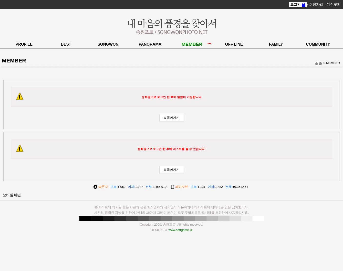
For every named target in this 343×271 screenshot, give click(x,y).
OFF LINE (234, 44)
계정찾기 (334, 4)
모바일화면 (11, 195)
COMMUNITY (318, 44)
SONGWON (107, 44)
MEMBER (192, 44)
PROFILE (24, 44)
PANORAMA (150, 44)
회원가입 (316, 4)
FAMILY (276, 44)
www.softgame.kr (180, 230)
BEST (66, 44)
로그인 (295, 4)
